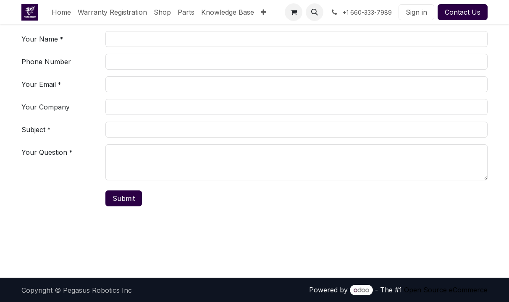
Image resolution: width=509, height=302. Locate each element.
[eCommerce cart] (293, 12)
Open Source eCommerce (446, 290)
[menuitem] (61, 12)
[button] (314, 12)
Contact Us (462, 12)
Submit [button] (124, 198)
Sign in (416, 12)
